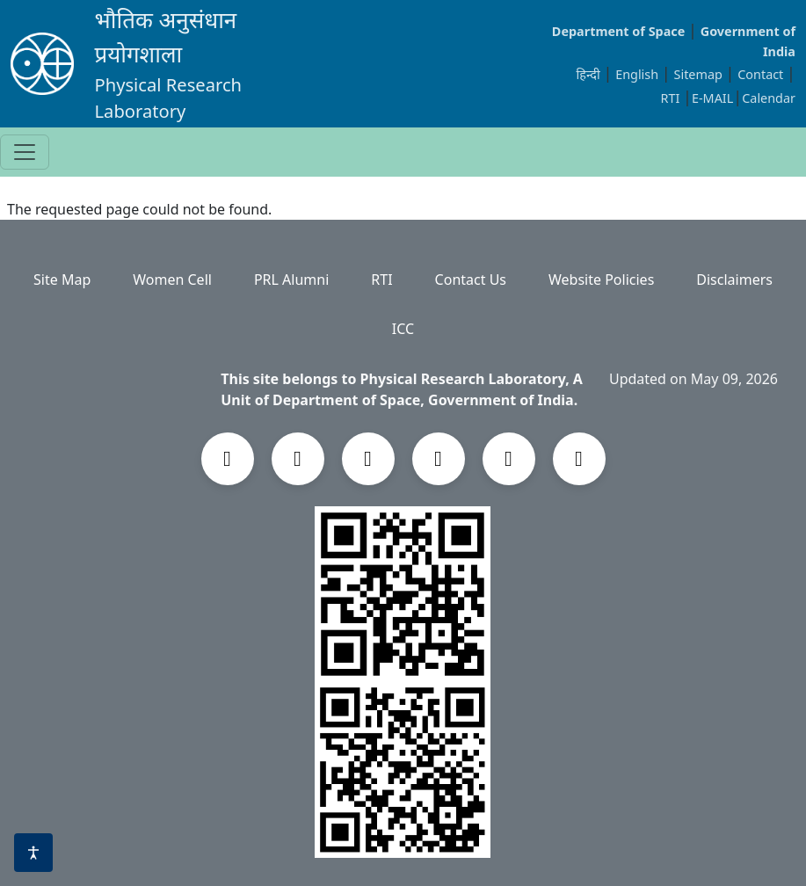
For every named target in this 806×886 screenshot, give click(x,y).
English (636, 74)
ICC (403, 328)
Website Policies (601, 279)
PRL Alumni (291, 279)
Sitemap (700, 74)
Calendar (768, 98)
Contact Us (470, 279)
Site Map (62, 279)
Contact (762, 74)
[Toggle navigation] (24, 152)
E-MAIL (712, 98)
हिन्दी (588, 74)
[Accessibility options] (33, 852)
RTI (671, 98)
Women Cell (172, 279)
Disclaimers (734, 279)
